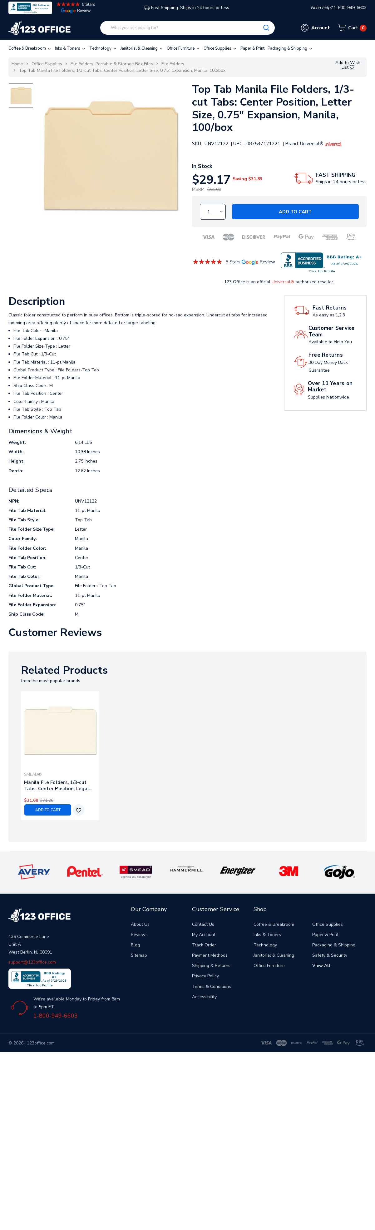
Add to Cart (295, 212)
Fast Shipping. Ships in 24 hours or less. (187, 8)
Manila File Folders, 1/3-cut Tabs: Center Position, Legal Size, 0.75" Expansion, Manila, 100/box (57, 785)
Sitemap (139, 955)
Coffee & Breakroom (30, 48)
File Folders (172, 64)
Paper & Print (252, 48)
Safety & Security (329, 955)
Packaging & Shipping (290, 48)
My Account (203, 935)
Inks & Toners (70, 48)
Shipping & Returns (211, 966)
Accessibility (204, 997)
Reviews (139, 935)
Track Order (204, 945)
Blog (135, 945)
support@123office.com (32, 962)
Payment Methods (210, 955)
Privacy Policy (205, 976)
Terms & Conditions (211, 986)
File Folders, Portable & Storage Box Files (112, 64)
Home (17, 64)
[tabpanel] (60, 755)
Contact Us (203, 924)
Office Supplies (220, 48)
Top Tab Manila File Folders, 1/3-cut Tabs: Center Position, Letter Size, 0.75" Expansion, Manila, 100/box (122, 70)
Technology (103, 48)
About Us (140, 924)
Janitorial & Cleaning (142, 48)
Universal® (283, 282)
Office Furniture (183, 48)
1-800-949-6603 (55, 1015)
